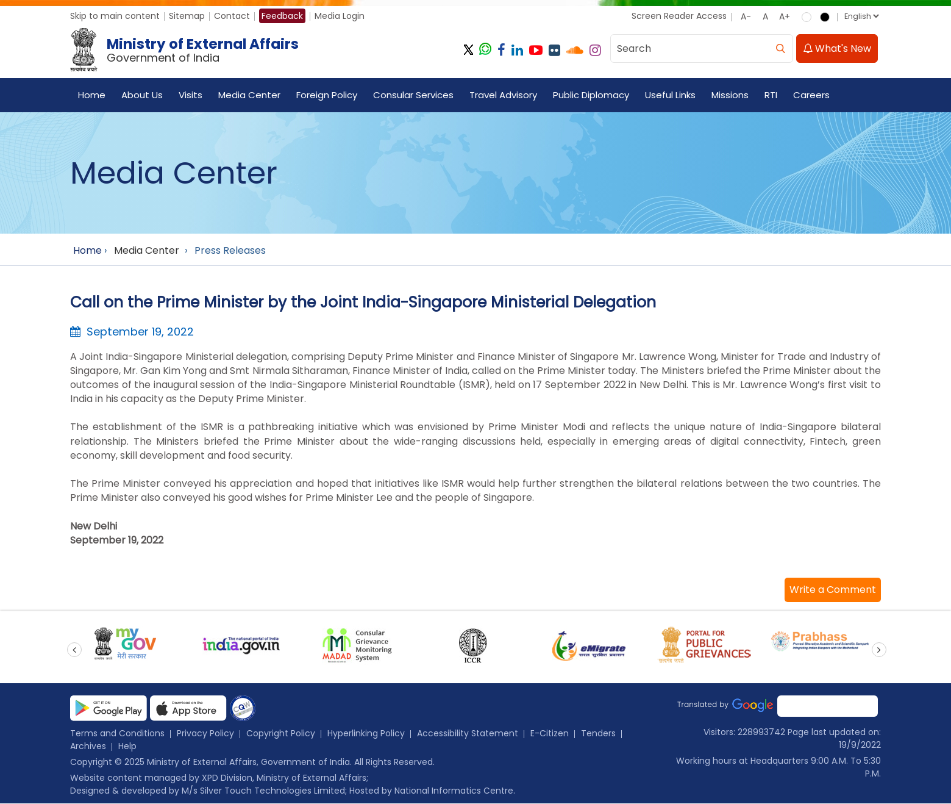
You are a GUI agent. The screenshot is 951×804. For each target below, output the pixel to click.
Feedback (282, 16)
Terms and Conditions (117, 734)
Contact (232, 16)
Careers (811, 95)
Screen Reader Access (679, 16)
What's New (837, 49)
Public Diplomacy (591, 95)
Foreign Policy (326, 95)
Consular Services (413, 95)
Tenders (598, 734)
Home (91, 95)
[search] (780, 49)
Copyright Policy (280, 734)
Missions (730, 95)
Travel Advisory (503, 95)
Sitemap (187, 16)
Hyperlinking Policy (366, 734)
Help (127, 747)
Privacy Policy (205, 734)
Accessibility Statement (467, 734)
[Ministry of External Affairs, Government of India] (187, 51)
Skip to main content (115, 16)
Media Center (249, 95)
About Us (142, 95)
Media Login (340, 16)
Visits (190, 95)
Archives (88, 747)
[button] (833, 590)
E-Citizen (549, 734)
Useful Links (670, 95)
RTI (770, 95)
